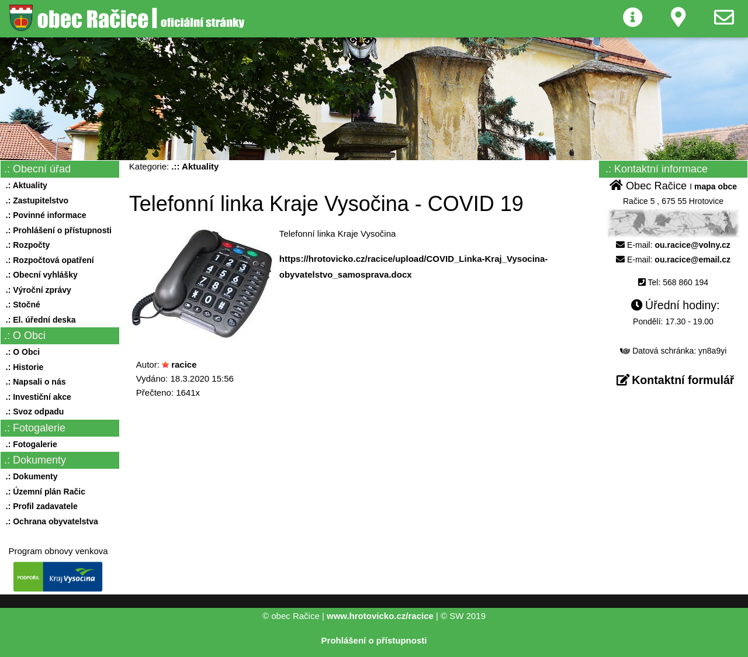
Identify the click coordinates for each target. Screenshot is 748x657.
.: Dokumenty (29, 476)
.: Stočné (20, 304)
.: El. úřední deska (38, 319)
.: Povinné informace (43, 215)
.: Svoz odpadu (32, 411)
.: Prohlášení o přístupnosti (56, 230)
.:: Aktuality (195, 166)
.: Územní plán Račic (43, 491)
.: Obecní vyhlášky (39, 274)
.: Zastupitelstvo (34, 200)
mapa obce (715, 186)
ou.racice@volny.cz (692, 245)
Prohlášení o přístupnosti (374, 640)
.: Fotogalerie (29, 444)
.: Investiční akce (36, 397)
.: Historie (22, 367)
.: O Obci (20, 352)
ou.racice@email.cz (692, 259)
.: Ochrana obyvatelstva (49, 521)
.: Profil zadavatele (39, 506)
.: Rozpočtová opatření (47, 260)
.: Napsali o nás (33, 381)
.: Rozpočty (25, 245)
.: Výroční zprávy (36, 290)
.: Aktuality (24, 185)
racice (183, 364)
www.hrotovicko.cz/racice (380, 616)
